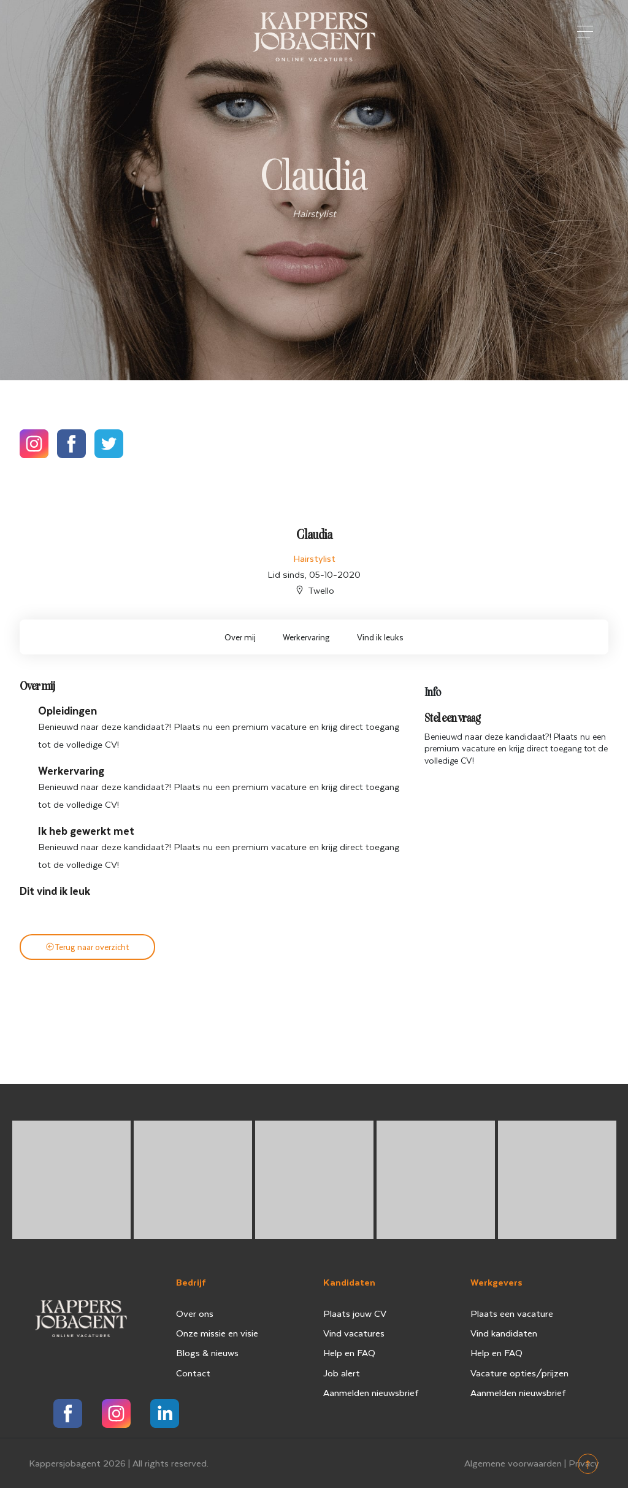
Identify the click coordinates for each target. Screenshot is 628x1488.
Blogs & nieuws (207, 1352)
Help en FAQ (349, 1352)
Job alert (341, 1373)
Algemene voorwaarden (513, 1462)
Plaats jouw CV (354, 1313)
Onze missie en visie (217, 1333)
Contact (193, 1373)
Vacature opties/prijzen (519, 1373)
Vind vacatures (354, 1333)
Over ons (194, 1313)
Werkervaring (306, 637)
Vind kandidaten (503, 1333)
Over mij (240, 637)
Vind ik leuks (380, 637)
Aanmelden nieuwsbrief (371, 1392)
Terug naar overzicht (87, 946)
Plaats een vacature (511, 1313)
